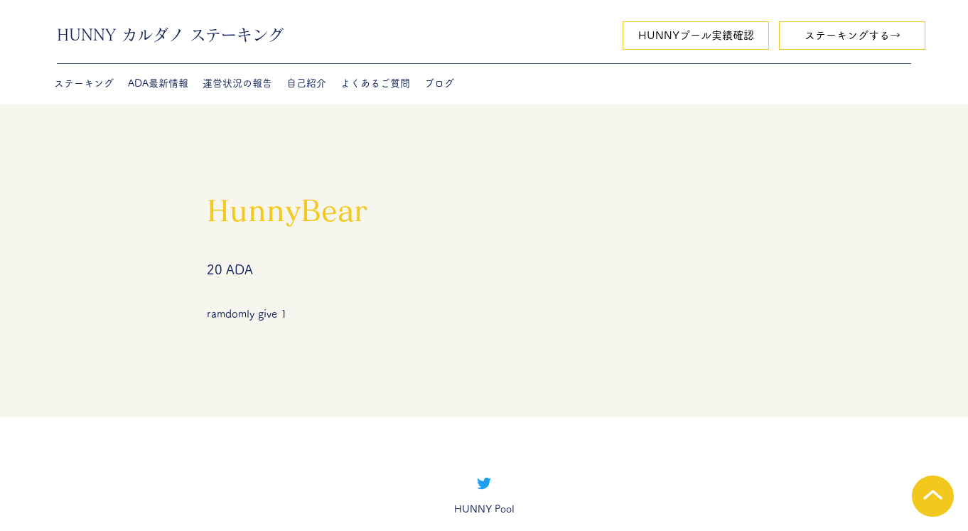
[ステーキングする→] (852, 35)
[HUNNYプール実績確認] (696, 35)
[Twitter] (484, 483)
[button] (84, 83)
